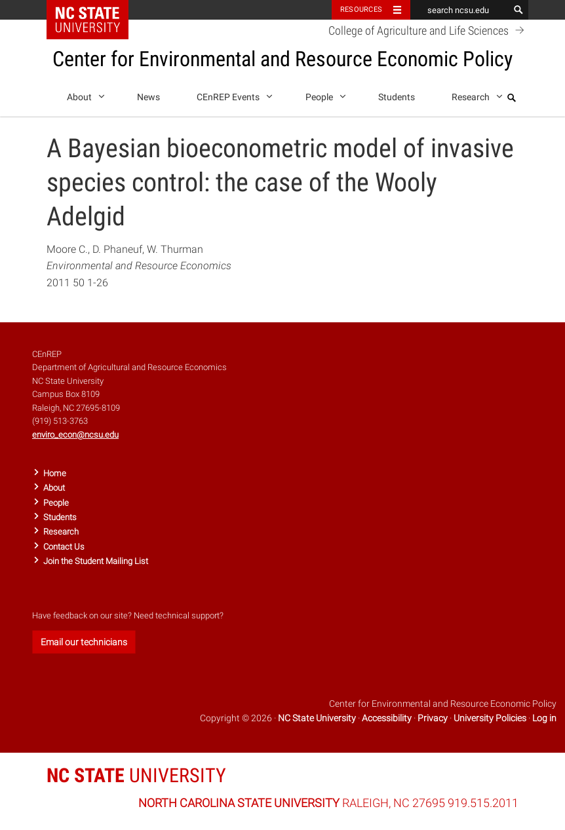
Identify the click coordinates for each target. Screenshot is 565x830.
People (323, 94)
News (148, 97)
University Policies (490, 718)
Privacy (433, 718)
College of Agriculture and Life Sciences (428, 30)
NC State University (317, 718)
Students (396, 97)
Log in (544, 718)
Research (475, 94)
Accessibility (387, 718)
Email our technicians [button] (84, 642)
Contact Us (64, 547)
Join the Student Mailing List (95, 561)
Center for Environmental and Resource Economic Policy (282, 59)
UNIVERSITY (136, 775)
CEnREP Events (232, 94)
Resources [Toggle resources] (361, 9)
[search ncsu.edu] (459, 10)
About (83, 94)
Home (54, 473)
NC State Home (96, 10)
